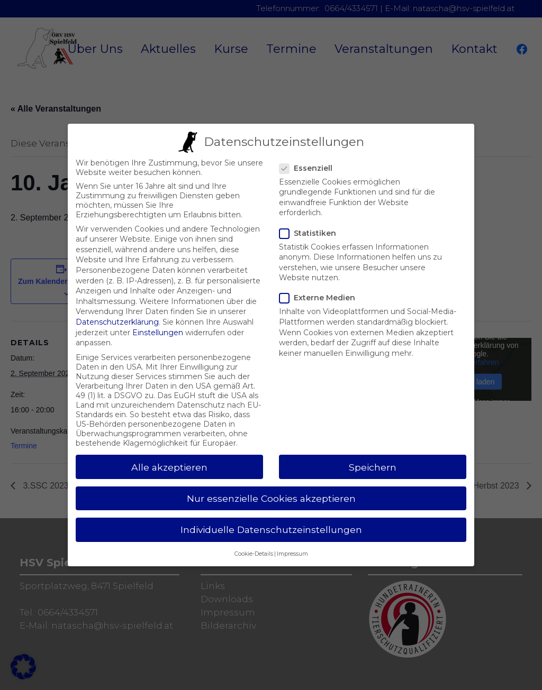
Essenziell (310, 159)
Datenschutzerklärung (117, 313)
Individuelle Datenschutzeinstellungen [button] (271, 520)
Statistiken (312, 224)
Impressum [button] (292, 544)
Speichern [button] (372, 458)
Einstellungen (157, 323)
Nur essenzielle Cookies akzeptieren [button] (271, 489)
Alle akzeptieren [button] (169, 458)
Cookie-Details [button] (253, 544)
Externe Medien (321, 288)
